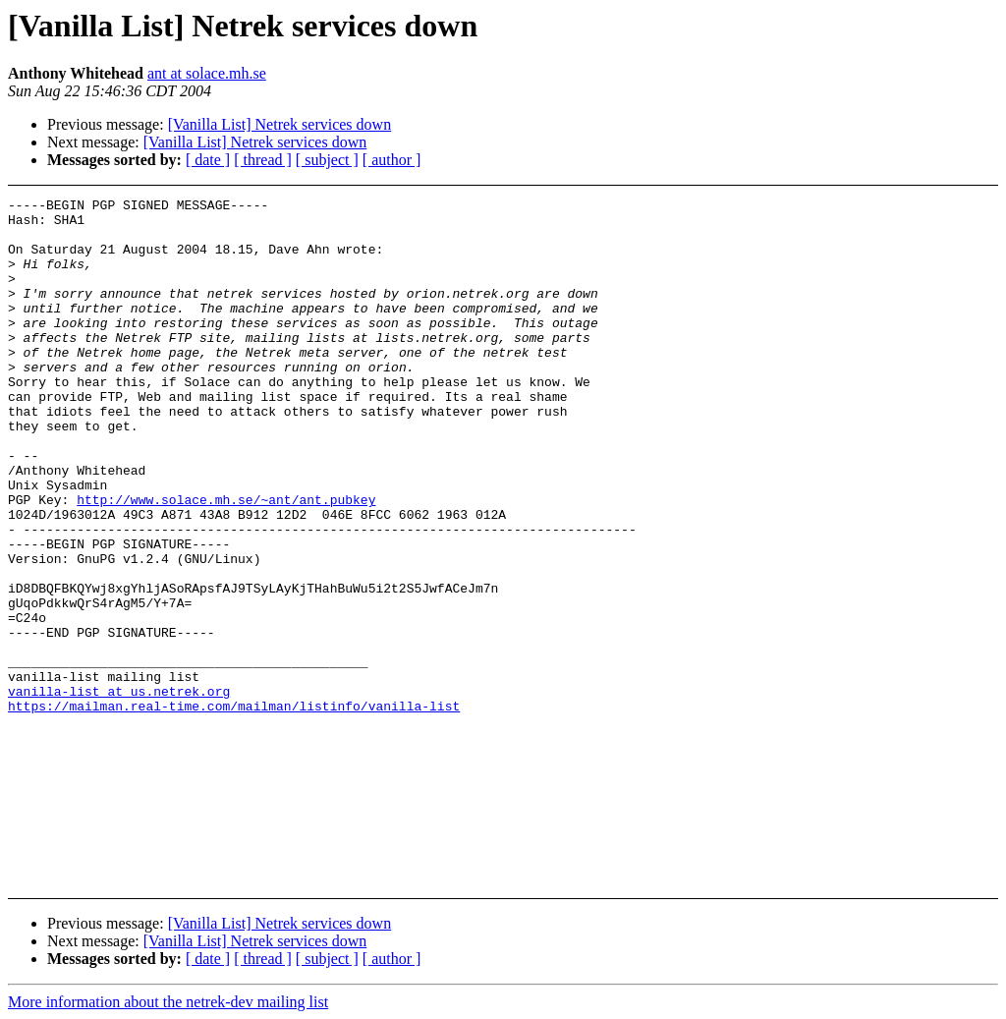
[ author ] (392, 159)
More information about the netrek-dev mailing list (168, 1001)
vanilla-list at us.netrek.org (119, 791)
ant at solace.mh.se (206, 73)
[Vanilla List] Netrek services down (279, 124)
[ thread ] (263, 159)
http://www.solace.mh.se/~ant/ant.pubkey (226, 561)
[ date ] (208, 159)
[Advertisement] (911, 247)
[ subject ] (327, 159)
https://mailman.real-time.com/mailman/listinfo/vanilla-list (234, 809)
